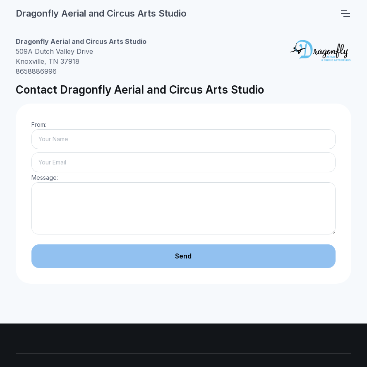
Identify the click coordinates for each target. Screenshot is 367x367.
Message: (44, 177)
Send (183, 256)
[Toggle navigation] (345, 13)
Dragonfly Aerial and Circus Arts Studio (101, 13)
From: (38, 124)
